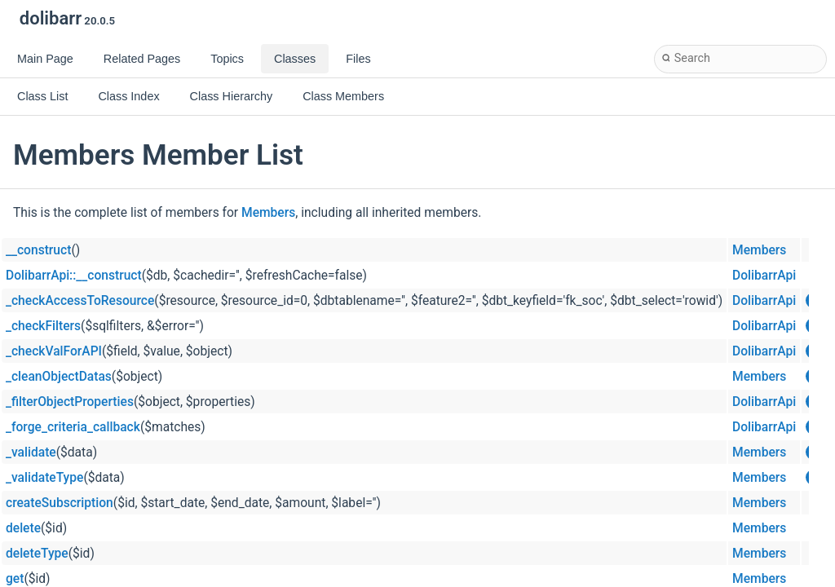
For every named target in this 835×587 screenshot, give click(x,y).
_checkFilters (43, 326)
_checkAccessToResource (80, 301)
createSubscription (59, 503)
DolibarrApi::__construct (74, 275)
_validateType (44, 477)
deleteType (37, 553)
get (15, 579)
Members (268, 212)
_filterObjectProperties (70, 402)
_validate (31, 452)
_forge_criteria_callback (73, 427)
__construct (38, 250)
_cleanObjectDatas (59, 376)
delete (23, 528)
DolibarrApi (764, 275)
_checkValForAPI (54, 351)
